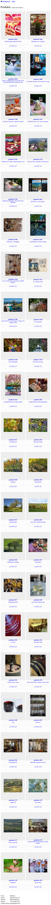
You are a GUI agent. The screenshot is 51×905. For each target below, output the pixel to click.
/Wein (13, 1)
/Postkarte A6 (6, 1)
